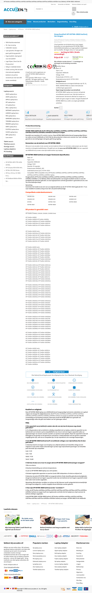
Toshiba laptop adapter (62, 569)
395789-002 (51, 196)
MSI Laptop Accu (11, 116)
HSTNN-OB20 (75, 79)
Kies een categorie (14, 22)
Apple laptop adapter (61, 550)
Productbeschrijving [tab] (33, 126)
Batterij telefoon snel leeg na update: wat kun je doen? (55, 529)
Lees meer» (9, 137)
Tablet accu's (8, 141)
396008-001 (30, 199)
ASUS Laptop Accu (11, 94)
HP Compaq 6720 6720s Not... (14, 168)
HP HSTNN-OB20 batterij (32, 29)
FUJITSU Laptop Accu (12, 129)
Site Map (79, 580)
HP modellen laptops (46, 135)
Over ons (79, 548)
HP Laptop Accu (10, 102)
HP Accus (21, 29)
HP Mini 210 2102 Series (12, 170)
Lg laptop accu (37, 564)
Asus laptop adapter (61, 556)
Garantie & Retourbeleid (80, 557)
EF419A (29, 202)
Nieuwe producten (39, 22)
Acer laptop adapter (61, 548)
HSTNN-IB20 (30, 204)
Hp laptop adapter (60, 561)
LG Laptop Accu (10, 105)
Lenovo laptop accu (39, 550)
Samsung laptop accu (39, 556)
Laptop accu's (9, 91)
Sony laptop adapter (61, 567)
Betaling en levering (79, 552)
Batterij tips (80, 567)
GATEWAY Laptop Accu (12, 110)
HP (60, 68)
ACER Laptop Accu (11, 97)
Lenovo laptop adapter (61, 564)
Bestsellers (51, 22)
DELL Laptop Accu (11, 108)
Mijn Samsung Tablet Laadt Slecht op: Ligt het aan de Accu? (18, 529)
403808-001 (72, 199)
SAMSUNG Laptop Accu (13, 118)
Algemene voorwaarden (80, 574)
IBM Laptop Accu (11, 135)
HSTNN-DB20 (73, 202)
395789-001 (30, 196)
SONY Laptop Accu (11, 127)
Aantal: (56, 108)
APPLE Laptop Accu (12, 100)
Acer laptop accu (38, 567)
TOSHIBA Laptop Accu (12, 121)
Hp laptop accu (37, 548)
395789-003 (72, 196)
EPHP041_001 (68, 77)
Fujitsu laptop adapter (61, 559)
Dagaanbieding (62, 22)
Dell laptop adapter (60, 553)
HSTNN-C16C (52, 202)
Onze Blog (72, 22)
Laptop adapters (10, 149)
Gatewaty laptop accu (39, 561)
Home (29, 22)
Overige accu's (9, 147)
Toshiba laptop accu (39, 569)
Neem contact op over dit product (36, 85)
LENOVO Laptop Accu (12, 113)
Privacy (78, 569)
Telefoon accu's (9, 144)
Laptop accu (12, 29)
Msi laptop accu (37, 559)
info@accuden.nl (83, 27)
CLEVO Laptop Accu (12, 132)
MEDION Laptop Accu (12, 124)
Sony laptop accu (38, 553)
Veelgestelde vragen (80, 563)
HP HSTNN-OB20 (70, 187)
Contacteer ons (81, 578)
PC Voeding (8, 151)
